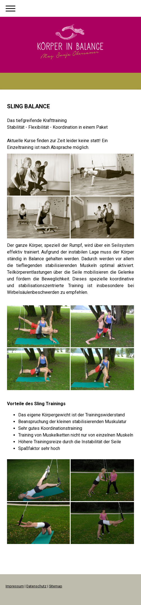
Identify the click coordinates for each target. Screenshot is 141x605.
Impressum (15, 586)
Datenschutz (36, 586)
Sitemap (55, 586)
